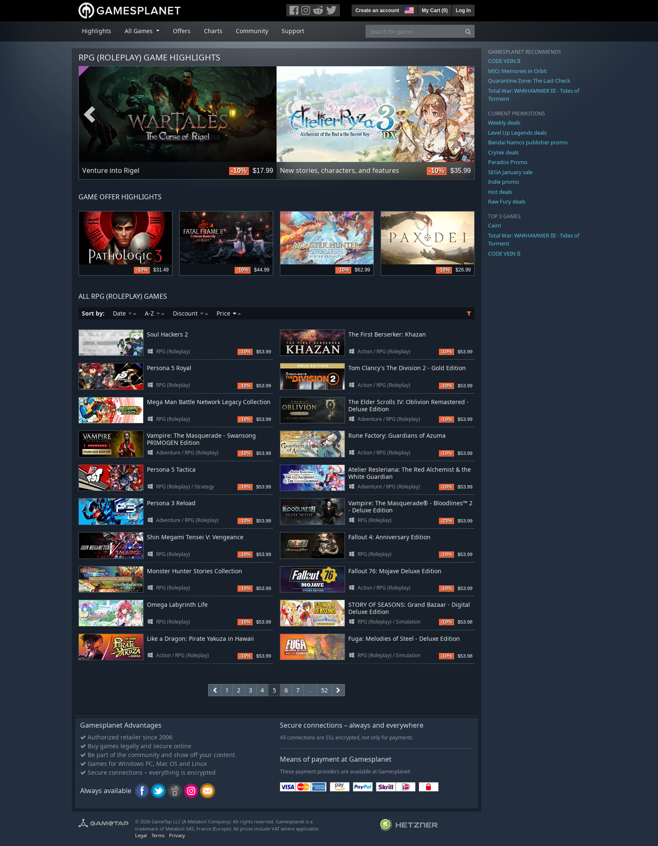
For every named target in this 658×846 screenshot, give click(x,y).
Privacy (177, 835)
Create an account (377, 10)
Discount (190, 313)
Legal (141, 835)
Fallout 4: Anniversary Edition (389, 537)
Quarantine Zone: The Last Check (529, 80)
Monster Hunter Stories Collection (194, 571)
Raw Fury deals (506, 201)
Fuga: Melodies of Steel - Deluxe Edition (404, 638)
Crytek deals (503, 152)
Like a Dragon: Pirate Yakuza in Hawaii (200, 638)
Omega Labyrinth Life (177, 604)
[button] (408, 9)
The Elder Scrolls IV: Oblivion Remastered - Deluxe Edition (408, 405)
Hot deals (500, 192)
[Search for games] (414, 31)
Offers (182, 31)
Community (252, 31)
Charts (213, 31)
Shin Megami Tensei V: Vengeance (195, 537)
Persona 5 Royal (169, 368)
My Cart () (435, 10)
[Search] (468, 31)
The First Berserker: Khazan (387, 334)
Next (463, 114)
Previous (89, 114)
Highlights (96, 31)
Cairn (494, 225)
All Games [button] (139, 31)
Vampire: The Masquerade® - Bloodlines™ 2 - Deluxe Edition (410, 506)
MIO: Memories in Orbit (517, 71)
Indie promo (503, 181)
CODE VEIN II (504, 61)
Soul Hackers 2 (167, 334)
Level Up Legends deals (517, 132)
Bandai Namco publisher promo (528, 142)
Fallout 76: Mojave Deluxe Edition (394, 571)
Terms (157, 835)
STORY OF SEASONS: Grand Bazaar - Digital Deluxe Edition (409, 608)
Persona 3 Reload (171, 503)
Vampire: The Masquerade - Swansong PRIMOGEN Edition (201, 438)
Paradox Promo (507, 162)
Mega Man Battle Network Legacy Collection (209, 402)
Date (124, 313)
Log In (463, 10)
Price (229, 313)
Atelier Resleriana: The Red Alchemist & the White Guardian (409, 472)
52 (324, 690)
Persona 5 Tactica (171, 469)
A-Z (154, 313)
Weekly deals (504, 122)
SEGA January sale (510, 172)
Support (293, 31)
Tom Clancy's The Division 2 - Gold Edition (407, 368)
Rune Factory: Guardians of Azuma (397, 435)
